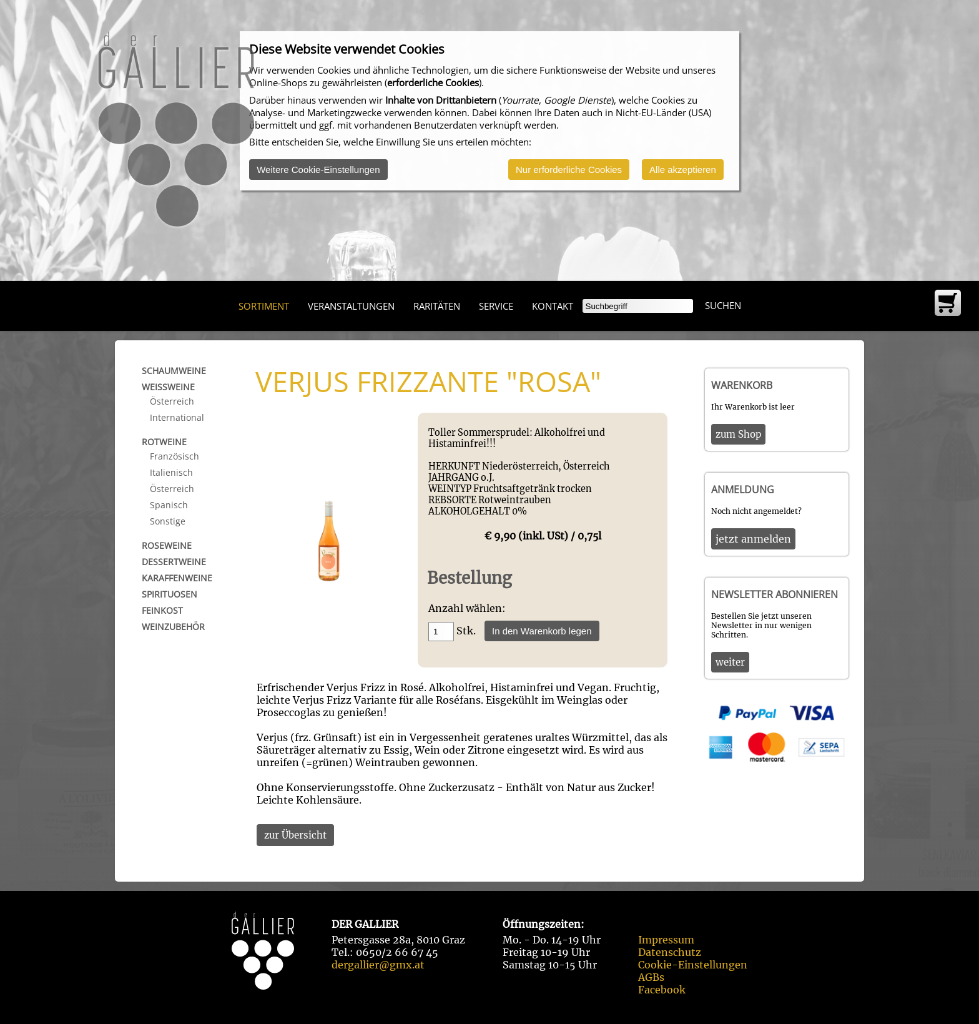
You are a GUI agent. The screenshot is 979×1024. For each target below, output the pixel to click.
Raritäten (436, 306)
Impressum (666, 939)
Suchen (723, 305)
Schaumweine (174, 371)
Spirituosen (169, 594)
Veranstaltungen (351, 306)
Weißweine (168, 387)
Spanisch (169, 505)
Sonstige (167, 521)
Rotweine (164, 442)
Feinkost (162, 610)
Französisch (174, 456)
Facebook (662, 989)
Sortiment (264, 306)
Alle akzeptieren (682, 169)
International (177, 417)
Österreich (172, 401)
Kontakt (552, 306)
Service (496, 306)
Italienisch (171, 472)
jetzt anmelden (753, 539)
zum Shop (738, 434)
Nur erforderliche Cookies (569, 169)
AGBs (651, 977)
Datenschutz (669, 952)
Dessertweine (174, 562)
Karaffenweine (177, 578)
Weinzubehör (173, 627)
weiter (730, 662)
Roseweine (167, 545)
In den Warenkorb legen (542, 631)
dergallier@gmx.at (378, 964)
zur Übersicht (295, 835)
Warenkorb (741, 385)
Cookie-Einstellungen (692, 964)
